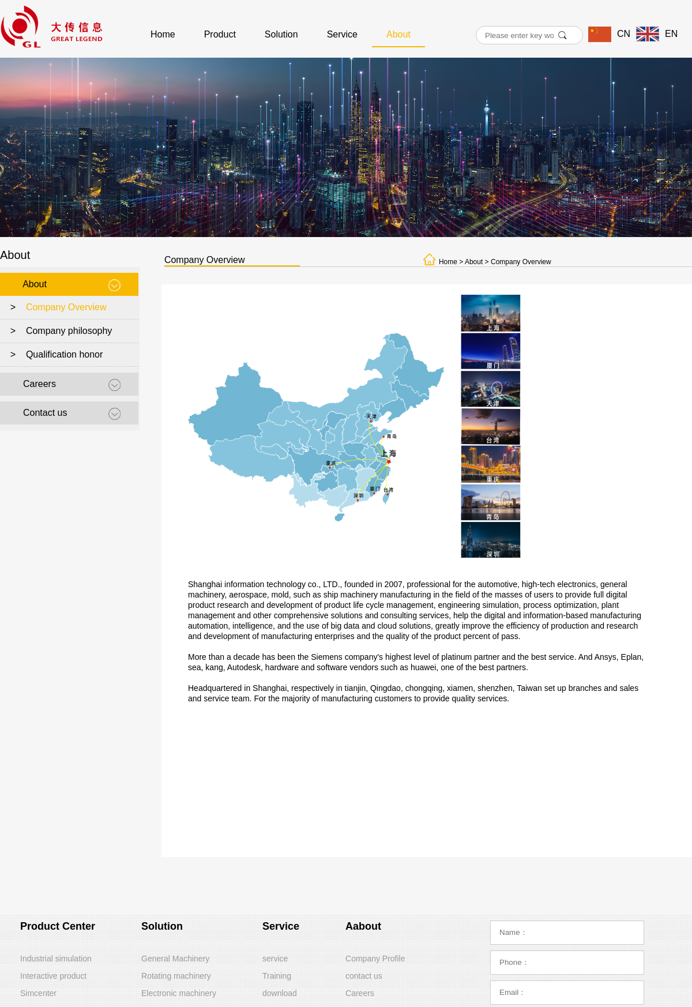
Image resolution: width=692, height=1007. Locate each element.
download (279, 993)
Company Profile (375, 958)
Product (220, 34)
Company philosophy (69, 331)
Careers (39, 384)
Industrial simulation (56, 958)
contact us (363, 975)
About (398, 34)
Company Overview (66, 307)
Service (342, 34)
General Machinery (175, 958)
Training (276, 975)
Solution (281, 34)
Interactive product (53, 975)
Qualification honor (64, 354)
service (275, 958)
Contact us (45, 413)
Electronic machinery (178, 993)
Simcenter (38, 993)
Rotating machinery (176, 975)
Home (163, 34)
